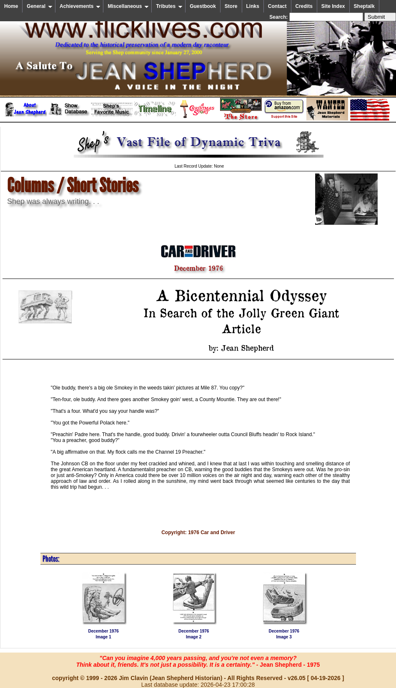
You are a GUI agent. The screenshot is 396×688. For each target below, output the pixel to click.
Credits (304, 6)
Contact (277, 6)
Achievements (80, 6)
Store (231, 6)
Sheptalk (364, 6)
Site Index (333, 6)
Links (252, 6)
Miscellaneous (128, 6)
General (40, 6)
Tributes (169, 6)
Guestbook (203, 6)
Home (11, 6)
